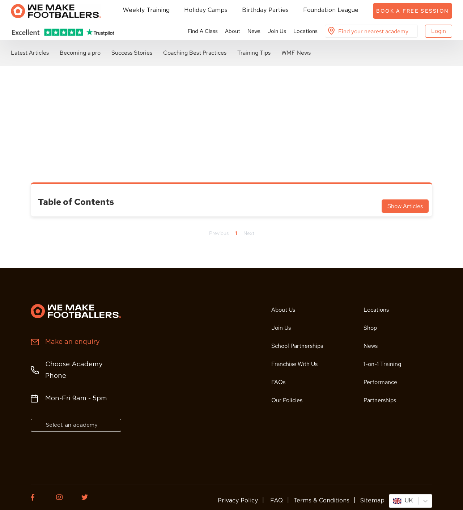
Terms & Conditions (321, 500)
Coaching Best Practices (194, 52)
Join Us (277, 31)
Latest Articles (30, 52)
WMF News (296, 52)
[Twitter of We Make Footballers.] (88, 497)
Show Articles (405, 206)
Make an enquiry (72, 342)
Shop (370, 328)
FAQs (278, 382)
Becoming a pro (80, 52)
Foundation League (330, 10)
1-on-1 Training (382, 364)
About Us (283, 309)
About (232, 31)
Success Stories (131, 52)
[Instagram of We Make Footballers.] (63, 497)
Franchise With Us (294, 364)
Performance (380, 382)
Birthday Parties (265, 10)
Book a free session (412, 11)
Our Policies (286, 400)
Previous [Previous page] (219, 233)
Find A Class (203, 31)
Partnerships (380, 400)
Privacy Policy (238, 500)
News (253, 31)
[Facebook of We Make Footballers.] (38, 497)
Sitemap (372, 500)
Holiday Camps (206, 10)
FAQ (275, 500)
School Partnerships (297, 346)
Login (438, 31)
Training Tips (254, 52)
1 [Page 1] (236, 233)
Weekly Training (146, 10)
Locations (305, 31)
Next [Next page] (248, 233)
